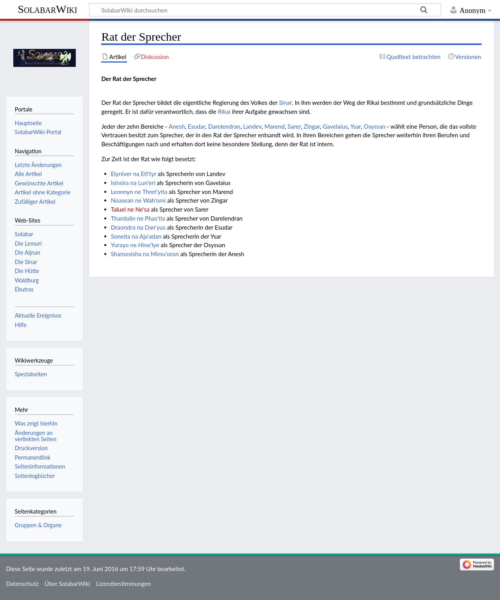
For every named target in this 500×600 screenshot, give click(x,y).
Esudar (196, 126)
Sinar (285, 102)
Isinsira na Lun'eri (133, 182)
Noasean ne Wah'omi (138, 200)
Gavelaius (335, 126)
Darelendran (224, 126)
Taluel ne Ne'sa (130, 209)
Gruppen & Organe (38, 525)
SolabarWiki (47, 9)
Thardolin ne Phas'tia (138, 218)
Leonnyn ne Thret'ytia (139, 191)
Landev (252, 126)
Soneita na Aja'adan (136, 236)
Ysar (355, 126)
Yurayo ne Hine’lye (135, 244)
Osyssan (374, 126)
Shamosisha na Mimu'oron (145, 253)
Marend (274, 126)
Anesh (177, 126)
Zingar (312, 126)
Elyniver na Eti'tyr (133, 173)
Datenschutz (22, 583)
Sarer (294, 126)
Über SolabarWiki (67, 583)
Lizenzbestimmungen (123, 583)
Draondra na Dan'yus (138, 227)
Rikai (224, 111)
